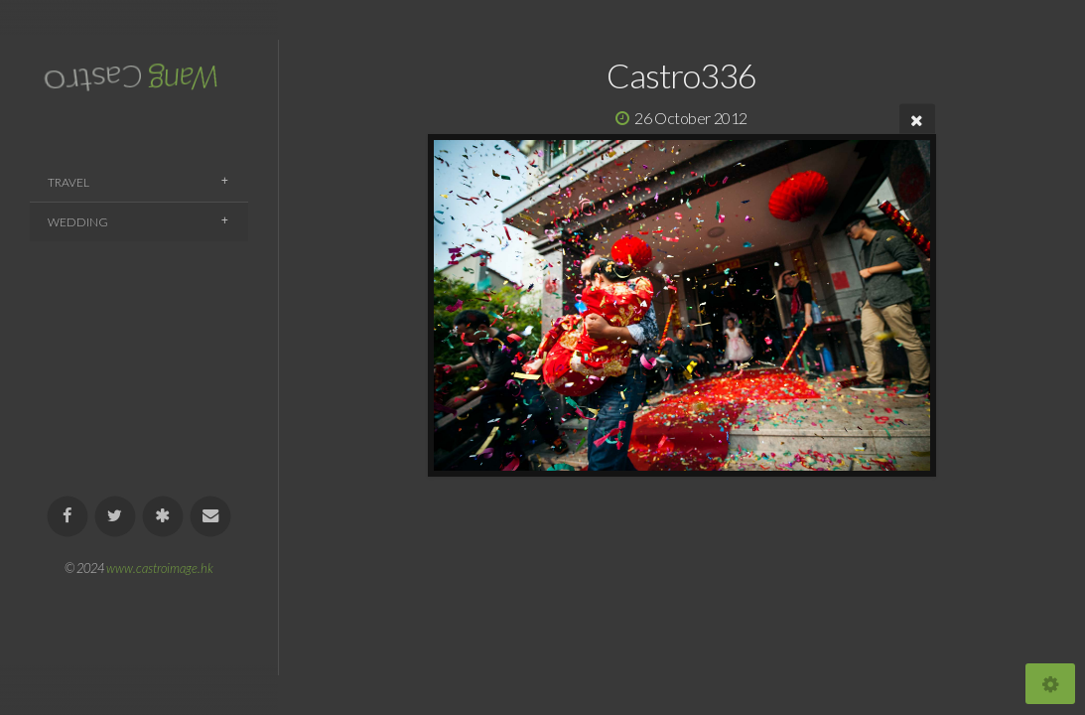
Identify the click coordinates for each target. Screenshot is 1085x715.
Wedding (78, 221)
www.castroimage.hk (159, 568)
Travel (68, 182)
